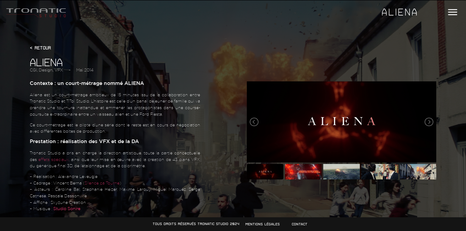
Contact (299, 224)
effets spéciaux (53, 159)
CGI (33, 69)
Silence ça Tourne (102, 182)
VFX (58, 69)
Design (46, 69)
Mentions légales (262, 224)
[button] (452, 12)
